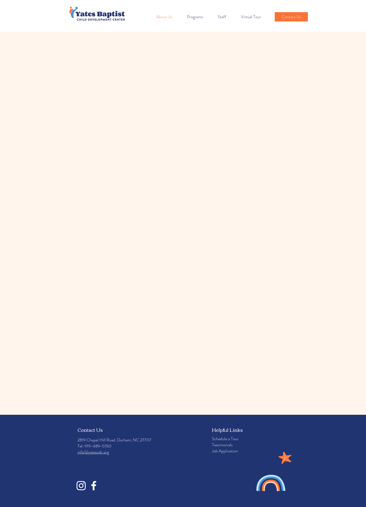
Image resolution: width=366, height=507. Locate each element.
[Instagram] (81, 485)
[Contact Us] (291, 16)
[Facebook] (94, 485)
